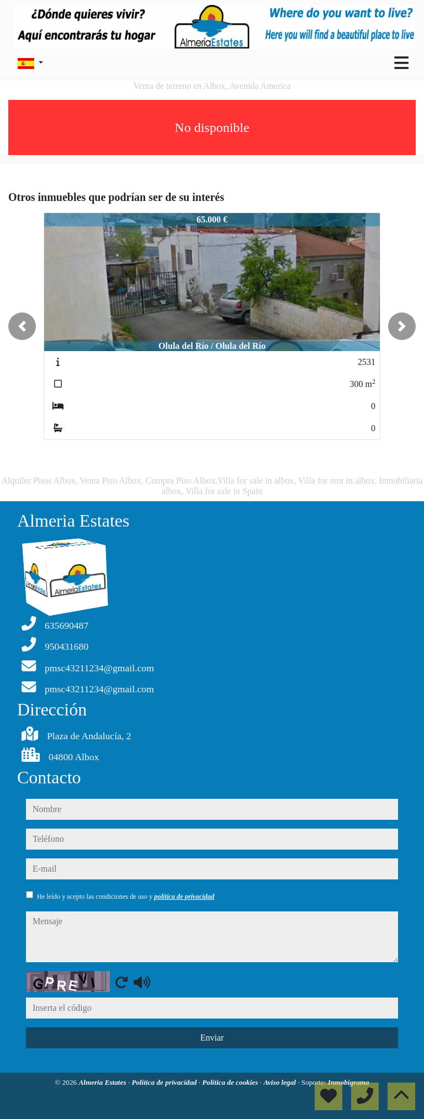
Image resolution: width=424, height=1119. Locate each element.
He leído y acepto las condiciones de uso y (125, 896)
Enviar (212, 1037)
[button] (22, 326)
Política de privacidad (164, 1082)
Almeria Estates (103, 1082)
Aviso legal (280, 1082)
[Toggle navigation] (401, 62)
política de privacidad (184, 896)
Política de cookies (230, 1082)
